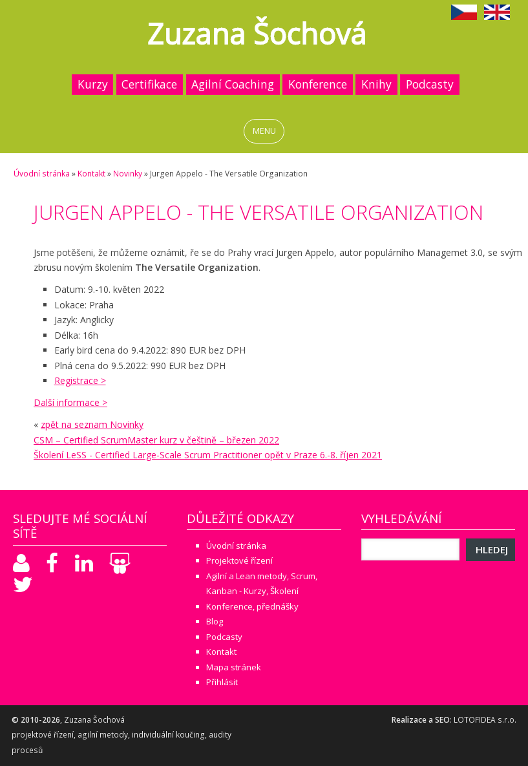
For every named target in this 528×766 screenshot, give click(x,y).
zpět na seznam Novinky (92, 424)
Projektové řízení (239, 560)
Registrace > (80, 380)
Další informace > (70, 402)
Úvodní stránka (42, 173)
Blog (214, 621)
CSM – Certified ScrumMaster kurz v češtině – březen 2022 (156, 440)
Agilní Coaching (232, 84)
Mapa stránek (233, 667)
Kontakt (91, 173)
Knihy (376, 84)
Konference (317, 84)
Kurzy (93, 84)
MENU (264, 130)
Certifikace (149, 84)
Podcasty (430, 84)
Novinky (127, 173)
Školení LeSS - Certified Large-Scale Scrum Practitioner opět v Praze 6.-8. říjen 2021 (208, 455)
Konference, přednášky (252, 606)
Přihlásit (222, 682)
